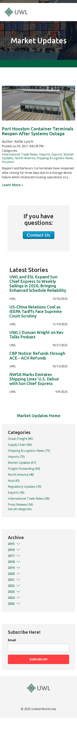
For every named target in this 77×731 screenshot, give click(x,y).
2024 (14, 597)
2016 (14, 550)
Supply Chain (20, 445)
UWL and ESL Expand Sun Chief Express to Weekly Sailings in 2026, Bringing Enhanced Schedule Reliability (37, 284)
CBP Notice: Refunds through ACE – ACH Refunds (37, 355)
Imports (44, 154)
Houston (8, 162)
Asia (13, 480)
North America (25, 158)
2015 (14, 544)
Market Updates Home (38, 415)
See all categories (20, 509)
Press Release (20, 504)
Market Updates (22, 463)
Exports (56, 154)
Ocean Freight (20, 439)
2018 (14, 561)
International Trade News (19, 154)
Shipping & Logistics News (55, 158)
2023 (14, 591)
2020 (14, 573)
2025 (14, 603)
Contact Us (38, 235)
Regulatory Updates (24, 486)
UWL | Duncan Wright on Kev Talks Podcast (36, 334)
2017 (14, 555)
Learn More (11, 185)
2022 (14, 585)
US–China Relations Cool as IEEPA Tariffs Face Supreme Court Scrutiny (35, 311)
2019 (14, 567)
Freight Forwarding (24, 469)
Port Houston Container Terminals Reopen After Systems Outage (37, 131)
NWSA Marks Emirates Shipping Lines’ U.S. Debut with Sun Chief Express (34, 379)
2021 (14, 579)
